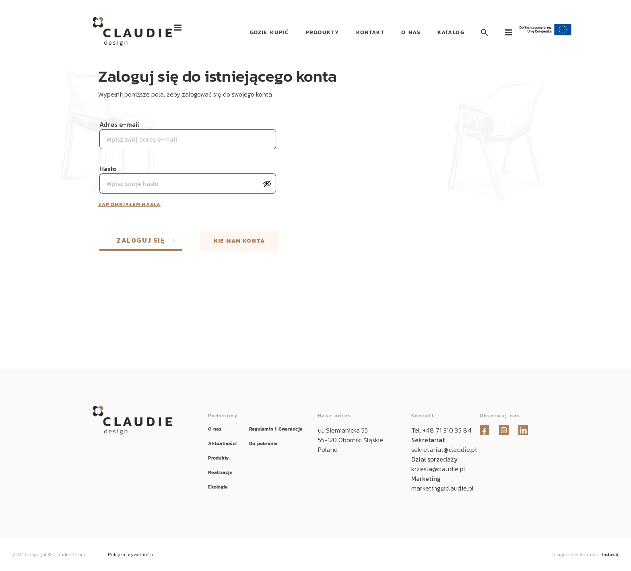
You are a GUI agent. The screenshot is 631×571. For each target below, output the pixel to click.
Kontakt (370, 32)
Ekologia (218, 487)
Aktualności (222, 443)
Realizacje (220, 472)
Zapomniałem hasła (129, 204)
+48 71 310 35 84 (447, 430)
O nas (411, 32)
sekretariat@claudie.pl (444, 449)
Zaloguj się (141, 240)
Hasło (108, 168)
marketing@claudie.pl (442, 488)
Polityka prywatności (130, 554)
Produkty (322, 32)
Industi (610, 554)
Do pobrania (263, 443)
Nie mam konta (239, 241)
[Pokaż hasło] (267, 183)
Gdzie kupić (269, 32)
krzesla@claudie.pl (438, 469)
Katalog (450, 32)
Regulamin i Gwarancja (276, 429)
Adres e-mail (120, 124)
